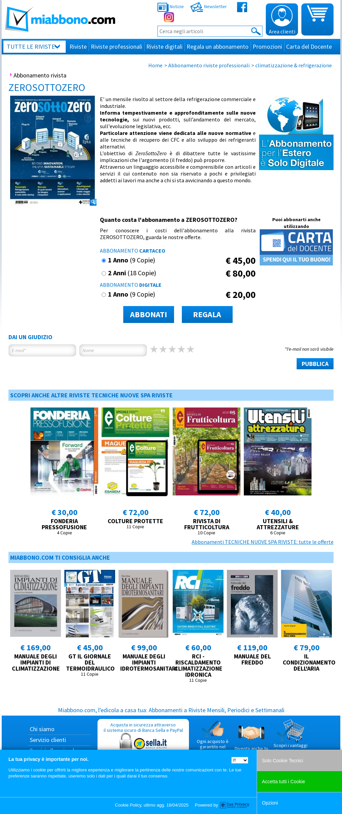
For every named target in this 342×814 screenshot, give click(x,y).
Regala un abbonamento (218, 46)
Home (155, 65)
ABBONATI (148, 314)
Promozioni (267, 46)
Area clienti (282, 20)
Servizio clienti (48, 740)
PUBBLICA (315, 364)
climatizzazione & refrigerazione (293, 65)
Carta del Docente (309, 46)
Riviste (78, 46)
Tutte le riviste (31, 46)
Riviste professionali (116, 46)
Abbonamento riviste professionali (209, 65)
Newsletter (208, 6)
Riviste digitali (164, 46)
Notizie (170, 6)
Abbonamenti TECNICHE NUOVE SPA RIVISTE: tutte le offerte (263, 541)
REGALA (207, 314)
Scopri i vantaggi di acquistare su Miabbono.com (290, 739)
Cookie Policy (128, 805)
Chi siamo (42, 729)
